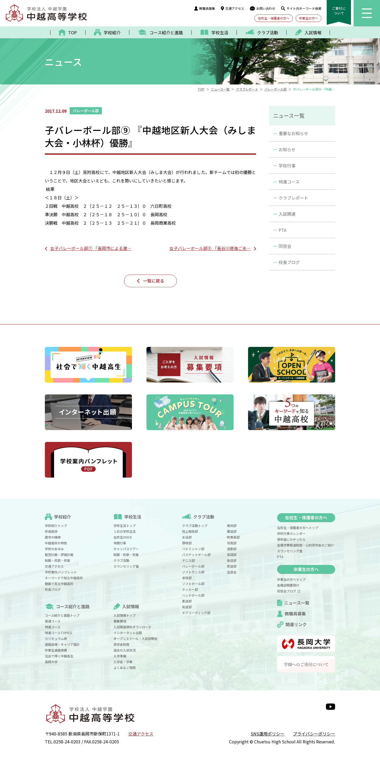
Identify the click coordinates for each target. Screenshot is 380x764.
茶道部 (231, 566)
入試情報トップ (124, 615)
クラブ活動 (121, 560)
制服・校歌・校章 (57, 560)
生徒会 (231, 572)
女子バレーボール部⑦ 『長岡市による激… (90, 248)
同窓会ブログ (288, 591)
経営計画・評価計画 (59, 554)
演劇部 (231, 548)
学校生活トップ (124, 525)
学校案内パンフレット (61, 572)
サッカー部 (190, 589)
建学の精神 (53, 537)
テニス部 (188, 560)
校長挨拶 (51, 531)
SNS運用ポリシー (267, 733)
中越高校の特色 (56, 543)
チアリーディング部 (196, 612)
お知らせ (287, 149)
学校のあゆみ (54, 548)
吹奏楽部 (233, 537)
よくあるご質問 (124, 667)
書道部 (231, 531)
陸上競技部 (190, 531)
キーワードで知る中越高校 (64, 578)
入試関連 (287, 214)
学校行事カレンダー (291, 533)
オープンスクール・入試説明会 (135, 638)
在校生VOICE (122, 537)
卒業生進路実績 (56, 650)
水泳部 (187, 537)
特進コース (289, 181)
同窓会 (285, 246)
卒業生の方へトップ (291, 579)
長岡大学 (51, 661)
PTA (282, 230)
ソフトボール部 (193, 583)
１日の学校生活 (124, 531)
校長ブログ (289, 262)
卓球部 (187, 578)
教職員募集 (204, 8)
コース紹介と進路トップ (62, 615)
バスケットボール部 (196, 554)
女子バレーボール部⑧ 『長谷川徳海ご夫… (210, 248)
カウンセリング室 (126, 566)
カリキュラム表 (56, 638)
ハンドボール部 (193, 595)
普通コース (52, 621)
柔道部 (187, 601)
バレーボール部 (193, 566)
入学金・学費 (122, 661)
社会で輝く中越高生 (59, 656)
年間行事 (119, 543)
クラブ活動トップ (194, 525)
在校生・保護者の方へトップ (297, 527)
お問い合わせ (262, 8)
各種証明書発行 (288, 585)
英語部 (231, 554)
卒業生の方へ (308, 18)
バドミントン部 (193, 548)
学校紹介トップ (56, 525)
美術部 (231, 525)
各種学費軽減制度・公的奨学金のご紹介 (305, 545)
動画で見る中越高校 (59, 583)
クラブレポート (293, 198)
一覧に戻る (153, 280)
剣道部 (187, 607)
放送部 (231, 560)
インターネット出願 (127, 632)
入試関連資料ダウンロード (132, 627)
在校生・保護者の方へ (273, 18)
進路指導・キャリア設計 (62, 644)
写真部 (231, 543)
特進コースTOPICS (58, 632)
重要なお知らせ (293, 133)
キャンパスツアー (126, 548)
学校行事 (287, 165)
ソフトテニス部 (193, 572)
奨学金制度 (121, 644)
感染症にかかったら (291, 539)
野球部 (187, 543)
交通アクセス (232, 8)
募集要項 (119, 621)
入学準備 (119, 656)
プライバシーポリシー (314, 733)
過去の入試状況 (124, 650)
